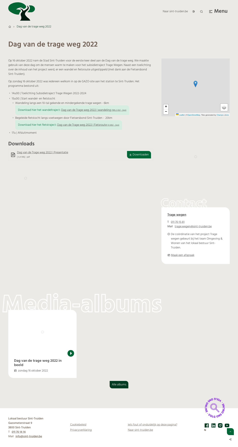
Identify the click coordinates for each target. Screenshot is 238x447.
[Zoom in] (165, 106)
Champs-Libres (222, 115)
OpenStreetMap (193, 115)
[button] (195, 84)
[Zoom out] (165, 111)
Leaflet (180, 115)
